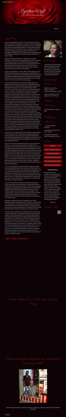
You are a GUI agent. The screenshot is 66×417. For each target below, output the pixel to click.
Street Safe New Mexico (11, 163)
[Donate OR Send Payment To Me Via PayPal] (53, 149)
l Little (14, 184)
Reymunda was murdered (26, 73)
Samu (10, 184)
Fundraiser (7, 414)
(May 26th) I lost (17, 169)
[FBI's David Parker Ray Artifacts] (53, 157)
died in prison (27, 80)
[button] (60, 28)
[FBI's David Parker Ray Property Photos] (53, 161)
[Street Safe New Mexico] (53, 153)
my (23, 169)
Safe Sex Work (25, 162)
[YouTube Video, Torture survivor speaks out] (48, 319)
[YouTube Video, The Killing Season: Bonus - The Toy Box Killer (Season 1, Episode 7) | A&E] (23, 251)
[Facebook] (53, 145)
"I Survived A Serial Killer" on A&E (52, 91)
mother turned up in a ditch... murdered (17, 50)
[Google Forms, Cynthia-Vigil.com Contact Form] (53, 251)
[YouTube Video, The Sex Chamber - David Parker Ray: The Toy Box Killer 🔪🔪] (18, 319)
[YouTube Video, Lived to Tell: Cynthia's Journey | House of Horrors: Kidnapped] (23, 277)
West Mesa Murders (13, 150)
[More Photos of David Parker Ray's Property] (53, 165)
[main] (33, 11)
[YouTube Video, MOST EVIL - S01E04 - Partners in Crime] (48, 338)
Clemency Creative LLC (34, 407)
